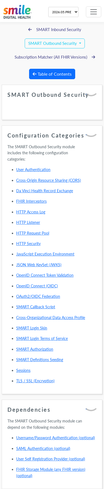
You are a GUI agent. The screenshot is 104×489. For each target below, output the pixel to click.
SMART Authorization (34, 349)
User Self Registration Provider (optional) (50, 459)
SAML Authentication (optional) (43, 448)
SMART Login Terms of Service (42, 338)
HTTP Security (28, 243)
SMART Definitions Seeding (39, 359)
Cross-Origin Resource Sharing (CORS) (48, 180)
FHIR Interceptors (31, 201)
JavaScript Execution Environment (45, 254)
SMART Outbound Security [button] (53, 43)
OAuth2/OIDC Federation (38, 296)
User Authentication (33, 169)
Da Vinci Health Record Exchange (44, 190)
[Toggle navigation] (93, 11)
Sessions (23, 370)
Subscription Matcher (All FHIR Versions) (55, 57)
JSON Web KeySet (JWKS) (38, 264)
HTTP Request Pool (32, 233)
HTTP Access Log (30, 212)
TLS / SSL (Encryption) (35, 380)
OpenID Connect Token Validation (45, 275)
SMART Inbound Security (54, 29)
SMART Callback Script (35, 306)
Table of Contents (52, 73)
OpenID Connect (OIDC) (37, 286)
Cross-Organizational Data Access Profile (50, 317)
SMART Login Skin (31, 328)
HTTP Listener (28, 222)
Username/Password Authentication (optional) (55, 437)
